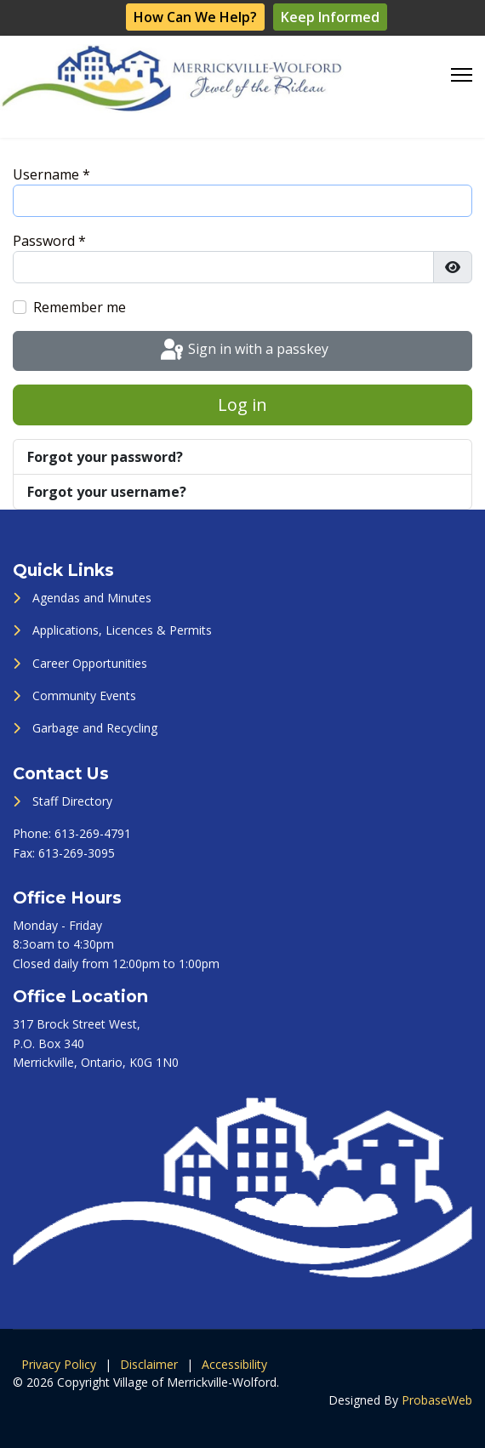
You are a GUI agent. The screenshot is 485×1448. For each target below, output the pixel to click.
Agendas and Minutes (91, 598)
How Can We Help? (195, 17)
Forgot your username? (106, 491)
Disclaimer (149, 1364)
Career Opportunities (89, 663)
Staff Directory (72, 801)
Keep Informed (330, 17)
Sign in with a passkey (242, 350)
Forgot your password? (105, 457)
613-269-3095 (76, 853)
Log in (242, 404)
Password (49, 240)
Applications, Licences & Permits (122, 630)
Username (51, 174)
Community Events (84, 695)
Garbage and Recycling (94, 728)
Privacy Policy (58, 1364)
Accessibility (234, 1364)
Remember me (79, 307)
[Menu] (461, 74)
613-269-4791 (92, 833)
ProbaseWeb (437, 1400)
